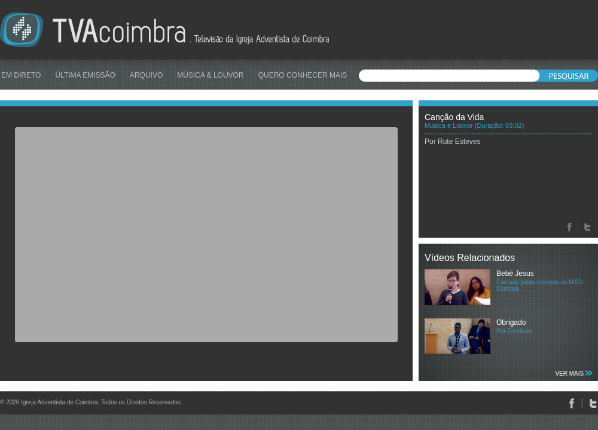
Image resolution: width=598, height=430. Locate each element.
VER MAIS (573, 373)
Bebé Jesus (515, 273)
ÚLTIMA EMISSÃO (85, 75)
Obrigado (511, 322)
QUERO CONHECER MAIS (302, 75)
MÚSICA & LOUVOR (210, 75)
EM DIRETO (21, 75)
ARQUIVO (146, 75)
